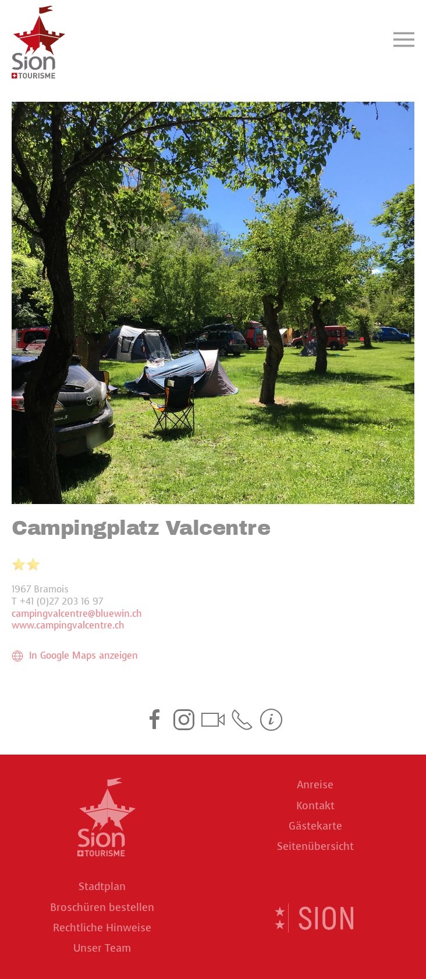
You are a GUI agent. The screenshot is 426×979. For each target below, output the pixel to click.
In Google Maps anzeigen (75, 656)
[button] (403, 39)
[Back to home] (38, 39)
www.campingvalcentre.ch (68, 625)
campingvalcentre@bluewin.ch (77, 614)
